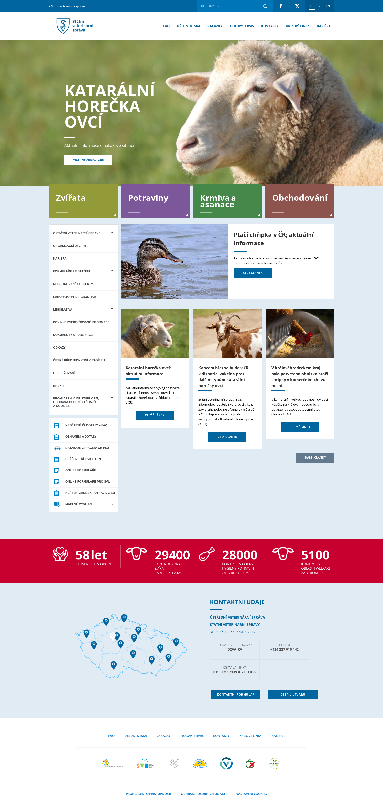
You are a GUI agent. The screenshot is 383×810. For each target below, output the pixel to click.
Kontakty (270, 26)
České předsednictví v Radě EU (79, 360)
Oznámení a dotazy (80, 436)
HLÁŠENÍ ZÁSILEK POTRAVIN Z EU (90, 493)
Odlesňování (64, 373)
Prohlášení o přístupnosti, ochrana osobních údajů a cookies (83, 402)
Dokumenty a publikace (83, 335)
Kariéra (324, 26)
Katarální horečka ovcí (107, 105)
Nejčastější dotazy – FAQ (86, 425)
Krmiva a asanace (218, 200)
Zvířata (71, 197)
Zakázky (215, 26)
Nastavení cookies (251, 793)
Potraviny (148, 197)
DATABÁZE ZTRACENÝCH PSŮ (87, 448)
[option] (191, 113)
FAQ (166, 26)
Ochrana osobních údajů (203, 793)
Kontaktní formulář (236, 694)
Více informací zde (88, 160)
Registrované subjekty (73, 284)
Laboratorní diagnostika (83, 297)
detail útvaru (292, 694)
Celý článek (253, 273)
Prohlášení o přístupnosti (148, 793)
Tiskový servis (242, 26)
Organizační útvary (83, 246)
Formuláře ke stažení (83, 271)
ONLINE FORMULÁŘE (80, 470)
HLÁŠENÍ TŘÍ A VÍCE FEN (83, 459)
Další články (315, 457)
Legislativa (83, 309)
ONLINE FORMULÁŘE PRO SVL (87, 481)
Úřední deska (188, 26)
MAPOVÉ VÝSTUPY (89, 504)
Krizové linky (298, 26)
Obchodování (299, 197)
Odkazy (59, 347)
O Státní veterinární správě (83, 233)
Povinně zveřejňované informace (81, 322)
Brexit (58, 386)
